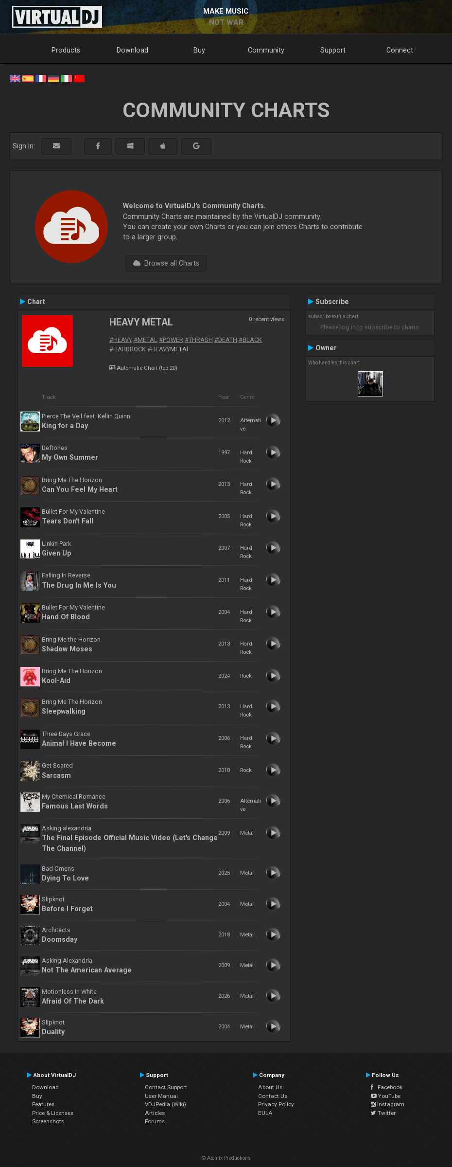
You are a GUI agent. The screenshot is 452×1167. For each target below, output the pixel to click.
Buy (199, 50)
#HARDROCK (127, 349)
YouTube (385, 1096)
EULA (265, 1113)
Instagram (387, 1104)
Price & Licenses (52, 1113)
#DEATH (225, 339)
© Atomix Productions (226, 1158)
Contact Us (272, 1096)
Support (333, 50)
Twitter (383, 1113)
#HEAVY (120, 339)
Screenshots (48, 1121)
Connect (399, 50)
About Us (270, 1087)
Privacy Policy (276, 1104)
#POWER (171, 339)
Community (266, 50)
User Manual (161, 1096)
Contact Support (166, 1087)
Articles (155, 1113)
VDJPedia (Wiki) (165, 1104)
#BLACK (250, 339)
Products (66, 50)
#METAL (145, 339)
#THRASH (199, 339)
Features (43, 1104)
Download (132, 50)
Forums (155, 1121)
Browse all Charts (166, 263)
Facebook (386, 1087)
